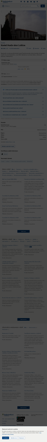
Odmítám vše (14, 437)
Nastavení (21, 437)
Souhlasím (5, 437)
